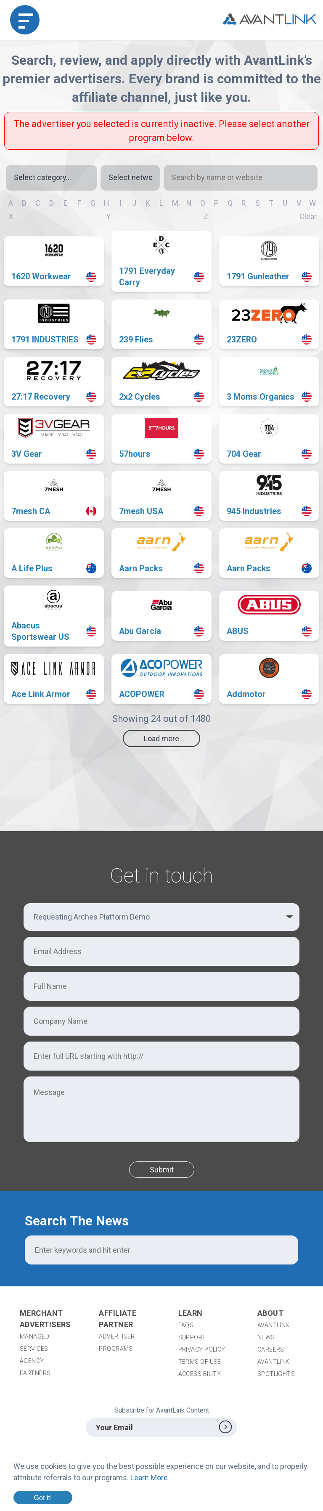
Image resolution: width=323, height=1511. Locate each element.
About (270, 1313)
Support (192, 1337)
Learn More (149, 1477)
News (266, 1337)
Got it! (43, 1497)
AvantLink (273, 1325)
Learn (190, 1313)
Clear (308, 216)
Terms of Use (199, 1361)
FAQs (186, 1325)
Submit (162, 1169)
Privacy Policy (201, 1349)
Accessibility (199, 1374)
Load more (161, 738)
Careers (270, 1349)
